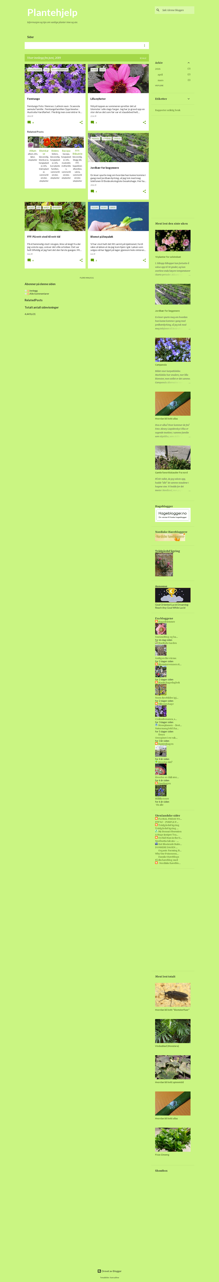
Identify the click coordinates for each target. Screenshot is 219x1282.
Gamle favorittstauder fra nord (171, 472)
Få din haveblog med (166, 860)
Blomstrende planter (39, 45)
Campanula (161, 365)
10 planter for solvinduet (168, 257)
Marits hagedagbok (169, 682)
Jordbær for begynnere (167, 311)
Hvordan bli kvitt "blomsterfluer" (172, 1010)
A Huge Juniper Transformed (171, 834)
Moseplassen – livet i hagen (173, 725)
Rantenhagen (165, 744)
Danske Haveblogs (168, 856)
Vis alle (159, 804)
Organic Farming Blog (170, 850)
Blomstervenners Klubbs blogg (175, 664)
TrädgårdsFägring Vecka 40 (170, 828)
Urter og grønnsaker (115, 45)
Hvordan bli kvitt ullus (166, 418)
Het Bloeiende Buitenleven (173, 844)
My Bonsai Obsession (170, 831)
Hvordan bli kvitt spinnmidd (169, 1082)
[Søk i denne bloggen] (177, 10)
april (160, 74)
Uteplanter (89, 45)
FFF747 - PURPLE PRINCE (169, 822)
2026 (157, 69)
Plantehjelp (52, 12)
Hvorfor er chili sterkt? (167, 777)
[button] (81, 122)
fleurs (161, 734)
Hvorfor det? (165, 762)
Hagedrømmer (166, 621)
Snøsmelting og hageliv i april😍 (173, 636)
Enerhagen (164, 783)
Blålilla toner (162, 798)
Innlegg (32, 290)
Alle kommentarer (38, 293)
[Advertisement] (87, 337)
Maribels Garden (167, 643)
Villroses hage (166, 704)
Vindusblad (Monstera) (167, 1046)
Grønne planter (67, 45)
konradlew (114, 1277)
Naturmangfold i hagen (168, 728)
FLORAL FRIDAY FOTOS (171, 818)
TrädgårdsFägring (168, 825)
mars (160, 80)
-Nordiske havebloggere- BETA (175, 863)
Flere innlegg (87, 278)
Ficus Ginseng (162, 1154)
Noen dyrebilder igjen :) (168, 697)
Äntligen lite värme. (166, 658)
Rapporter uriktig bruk (167, 110)
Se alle (143, 58)
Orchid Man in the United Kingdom (177, 837)
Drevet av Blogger (109, 1271)
